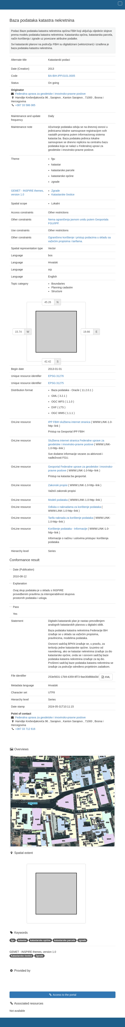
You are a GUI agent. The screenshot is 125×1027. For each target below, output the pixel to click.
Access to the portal (62, 994)
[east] (87, 331)
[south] (48, 361)
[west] (18, 331)
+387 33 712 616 (25, 728)
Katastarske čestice (62, 194)
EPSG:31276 (56, 376)
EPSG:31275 (56, 383)
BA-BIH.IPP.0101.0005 (61, 75)
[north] (48, 302)
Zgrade (55, 190)
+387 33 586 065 (25, 105)
